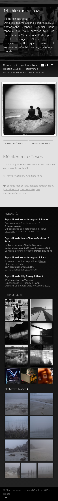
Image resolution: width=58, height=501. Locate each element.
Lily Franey (25, 283)
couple (24, 185)
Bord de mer (13, 185)
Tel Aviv (22, 193)
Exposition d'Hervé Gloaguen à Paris (26, 257)
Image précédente (15, 143)
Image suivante (41, 143)
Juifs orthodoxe (11, 189)
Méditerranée (27, 189)
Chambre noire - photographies (20, 65)
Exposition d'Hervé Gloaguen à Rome (26, 219)
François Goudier (12, 69)
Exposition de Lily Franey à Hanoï (24, 276)
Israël (50, 185)
